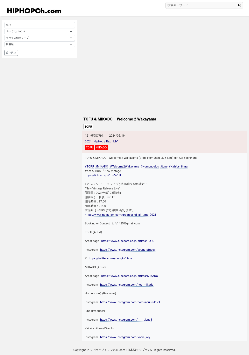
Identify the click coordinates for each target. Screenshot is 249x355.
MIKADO (101, 147)
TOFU (88, 126)
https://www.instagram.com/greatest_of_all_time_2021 (120, 214)
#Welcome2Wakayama (124, 166)
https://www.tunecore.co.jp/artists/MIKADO (129, 276)
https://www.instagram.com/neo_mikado (126, 284)
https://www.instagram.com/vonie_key (125, 337)
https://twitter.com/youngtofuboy (110, 258)
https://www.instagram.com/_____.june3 (126, 319)
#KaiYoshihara (178, 166)
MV (115, 141)
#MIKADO (101, 166)
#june (163, 166)
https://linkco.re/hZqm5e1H (103, 175)
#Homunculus (150, 166)
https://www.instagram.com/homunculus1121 (130, 302)
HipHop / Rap (102, 141)
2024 (88, 141)
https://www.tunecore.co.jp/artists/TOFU (127, 241)
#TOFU (89, 166)
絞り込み (11, 52)
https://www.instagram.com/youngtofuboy (127, 249)
